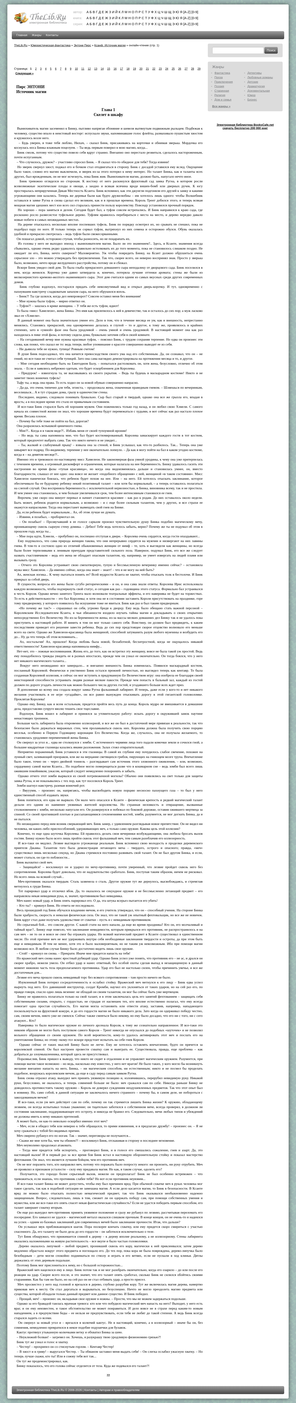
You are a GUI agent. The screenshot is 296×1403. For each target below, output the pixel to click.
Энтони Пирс (82, 45)
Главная (21, 35)
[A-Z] (187, 12)
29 (199, 68)
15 (108, 68)
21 (147, 68)
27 (186, 68)
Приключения (223, 81)
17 (121, 68)
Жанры (36, 35)
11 (82, 68)
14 (102, 68)
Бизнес (252, 99)
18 (128, 68)
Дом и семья (222, 99)
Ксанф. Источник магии (110, 45)
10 (76, 68)
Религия (219, 95)
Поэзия (219, 86)
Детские (252, 81)
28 (192, 68)
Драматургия (256, 86)
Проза (218, 77)
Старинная (221, 90)
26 (179, 68)
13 (95, 68)
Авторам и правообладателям (119, 1390)
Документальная (258, 90)
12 (89, 68)
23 (160, 68)
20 (140, 68)
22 (153, 68)
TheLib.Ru (20, 45)
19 (134, 68)
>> (108, 1375)
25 (173, 68)
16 (115, 68)
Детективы (254, 73)
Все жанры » (221, 106)
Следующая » (24, 73)
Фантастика (222, 73)
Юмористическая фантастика (51, 45)
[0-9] (195, 12)
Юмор (251, 95)
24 (166, 68)
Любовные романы (260, 77)
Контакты (52, 35)
